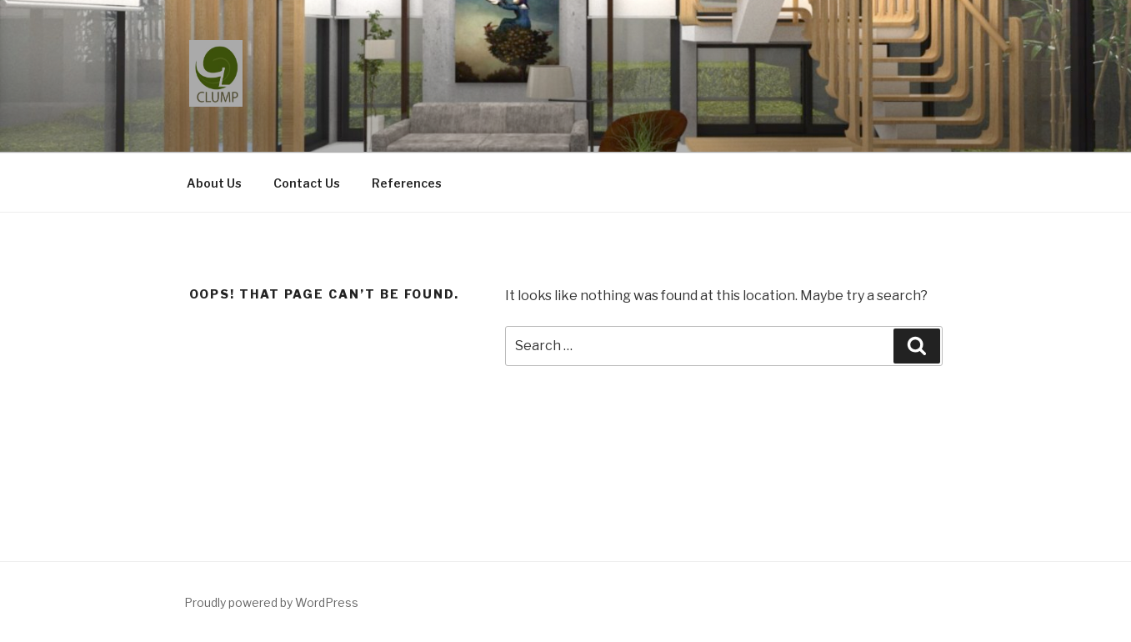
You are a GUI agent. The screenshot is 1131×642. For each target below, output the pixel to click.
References (407, 183)
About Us (214, 183)
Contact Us (306, 183)
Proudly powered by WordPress (271, 602)
